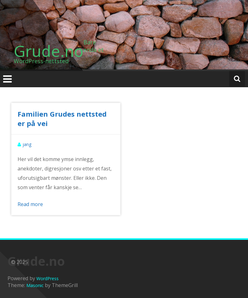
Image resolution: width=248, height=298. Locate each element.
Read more (30, 204)
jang (27, 144)
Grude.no (48, 51)
